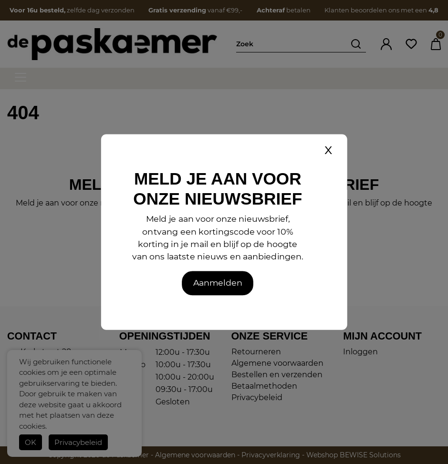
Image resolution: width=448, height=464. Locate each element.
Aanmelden (217, 283)
